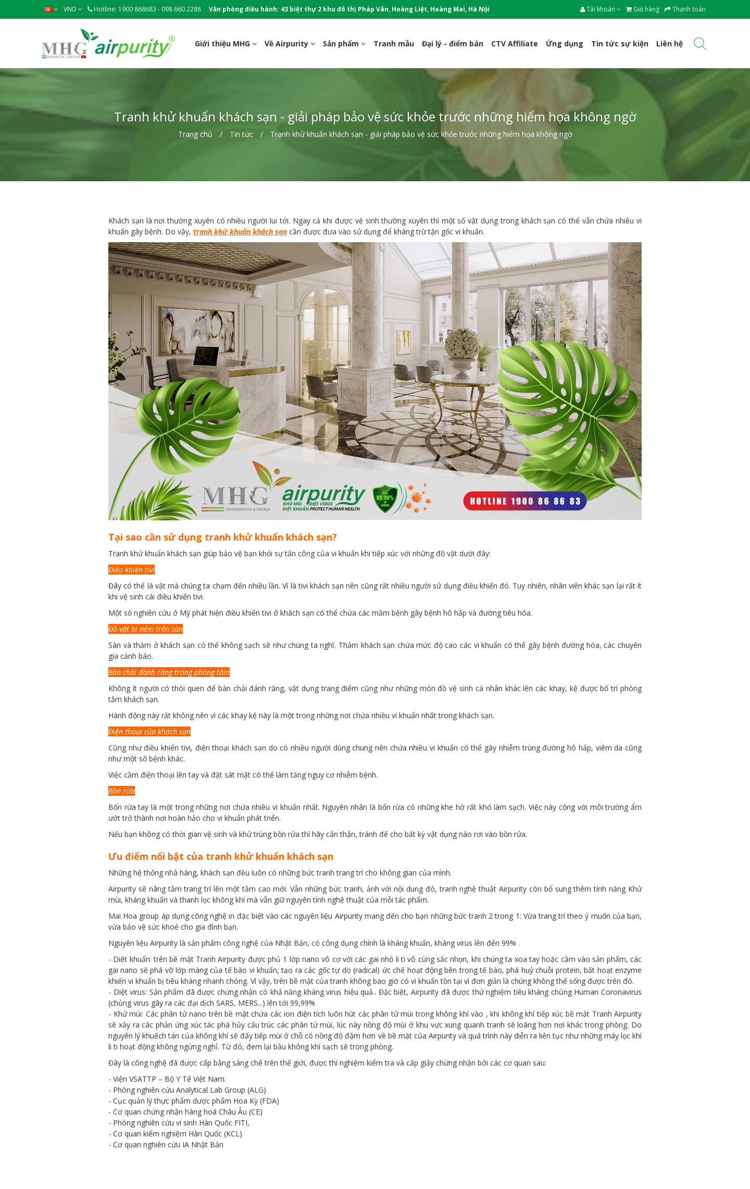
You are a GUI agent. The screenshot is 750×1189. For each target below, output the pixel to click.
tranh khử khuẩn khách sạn (240, 231)
